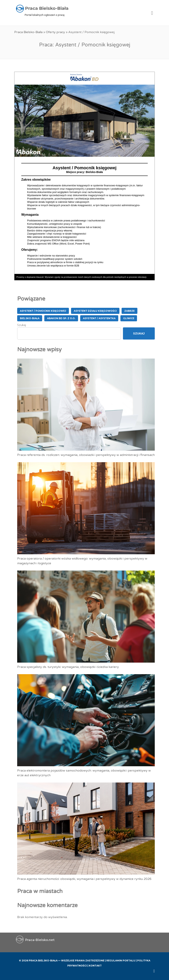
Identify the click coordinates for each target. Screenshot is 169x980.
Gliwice (128, 318)
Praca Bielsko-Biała (28, 32)
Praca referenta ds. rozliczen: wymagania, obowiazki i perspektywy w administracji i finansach (86, 455)
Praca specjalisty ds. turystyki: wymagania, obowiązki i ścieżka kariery (68, 667)
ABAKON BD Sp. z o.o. (61, 318)
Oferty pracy (55, 32)
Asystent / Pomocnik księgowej (43, 310)
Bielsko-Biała (29, 318)
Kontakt (95, 965)
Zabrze (129, 310)
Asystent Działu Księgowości (95, 310)
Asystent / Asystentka (99, 318)
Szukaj (21, 325)
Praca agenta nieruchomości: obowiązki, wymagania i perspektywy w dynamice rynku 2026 (84, 879)
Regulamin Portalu (120, 960)
